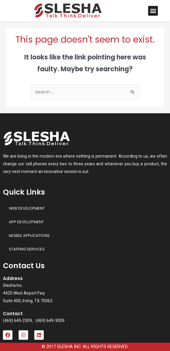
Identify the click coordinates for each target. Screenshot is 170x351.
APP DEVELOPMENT (26, 222)
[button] (153, 11)
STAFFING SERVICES (27, 249)
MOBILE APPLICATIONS (29, 235)
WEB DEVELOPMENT (27, 208)
